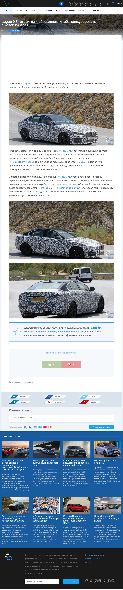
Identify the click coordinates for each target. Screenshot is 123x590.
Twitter (74, 332)
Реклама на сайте (92, 559)
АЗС (58, 10)
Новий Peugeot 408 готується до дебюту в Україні (106, 519)
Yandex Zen (63, 332)
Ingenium (45, 188)
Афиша (49, 10)
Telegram (84, 332)
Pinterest (51, 332)
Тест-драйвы (21, 10)
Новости (7, 10)
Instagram (41, 332)
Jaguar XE (29, 84)
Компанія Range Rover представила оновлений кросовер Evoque (76, 463)
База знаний (36, 10)
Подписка (71, 582)
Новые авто (96, 10)
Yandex (45, 427)
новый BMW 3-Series (23, 162)
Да (51, 364)
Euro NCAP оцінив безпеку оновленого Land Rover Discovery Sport (74, 520)
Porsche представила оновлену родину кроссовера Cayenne (13, 519)
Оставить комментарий (101, 428)
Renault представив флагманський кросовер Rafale (46, 463)
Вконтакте (29, 332)
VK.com (25, 427)
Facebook (96, 328)
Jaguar (82, 162)
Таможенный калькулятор (75, 10)
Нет (71, 364)
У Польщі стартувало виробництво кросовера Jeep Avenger (46, 519)
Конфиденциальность (94, 556)
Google (49, 427)
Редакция (89, 563)
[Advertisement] (61, 60)
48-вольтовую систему (68, 188)
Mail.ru (35, 427)
